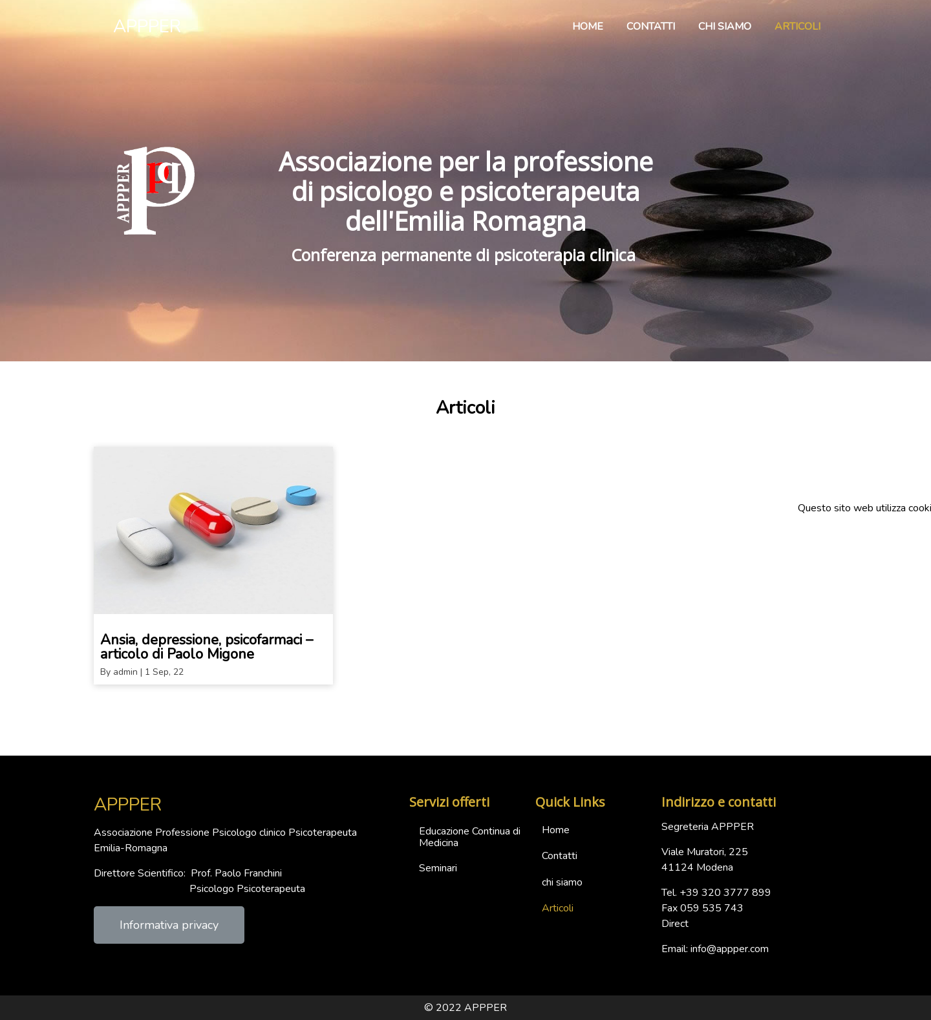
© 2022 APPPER (465, 1008)
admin (125, 672)
